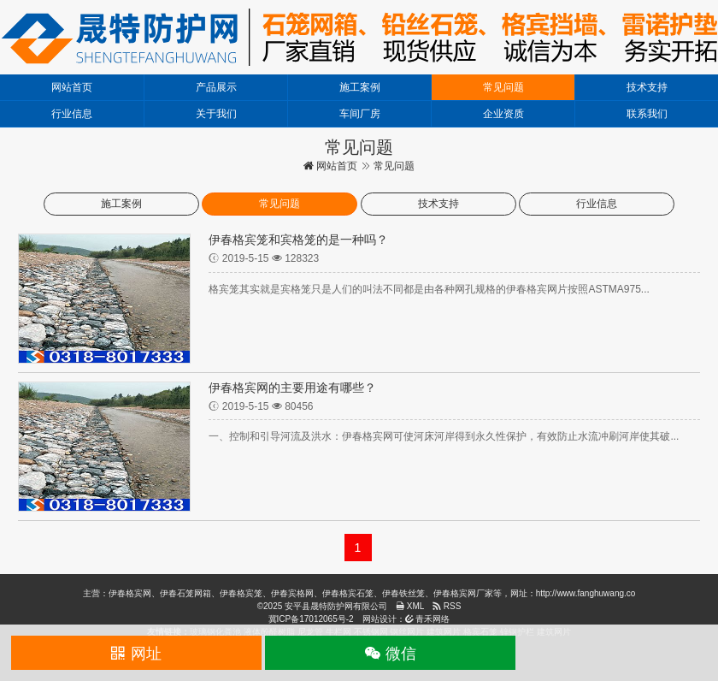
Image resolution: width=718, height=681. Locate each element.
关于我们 (216, 114)
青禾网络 (427, 619)
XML (410, 606)
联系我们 (647, 114)
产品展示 (216, 87)
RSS (447, 606)
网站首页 (71, 87)
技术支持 (647, 87)
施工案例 (359, 87)
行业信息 (71, 114)
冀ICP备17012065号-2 (311, 619)
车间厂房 (359, 114)
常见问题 (503, 87)
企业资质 (503, 114)
